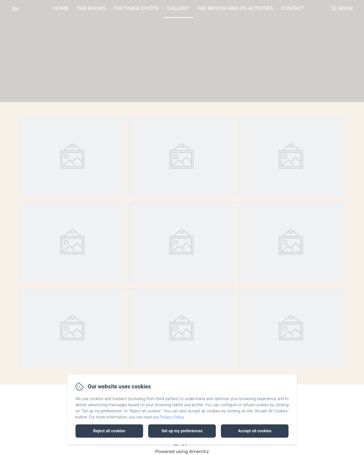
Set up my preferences (182, 430)
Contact (292, 8)
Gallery (178, 8)
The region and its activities (235, 8)
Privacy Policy (171, 417)
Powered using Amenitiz (182, 451)
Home (61, 8)
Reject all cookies (109, 430)
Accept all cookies (254, 430)
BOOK (345, 8)
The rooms (91, 8)
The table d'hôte (136, 8)
